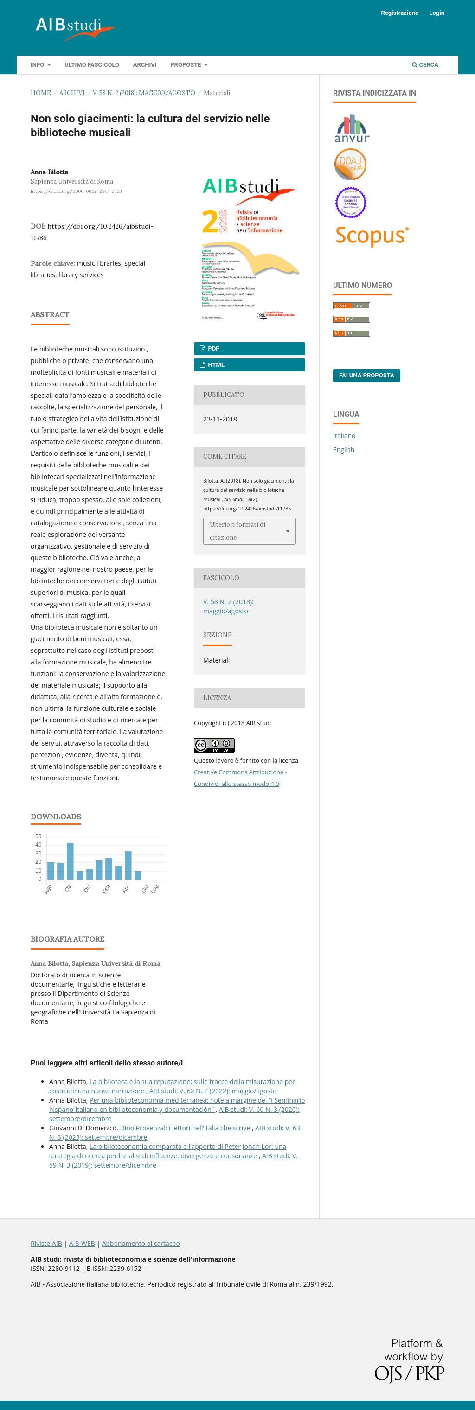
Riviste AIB (46, 1243)
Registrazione (399, 12)
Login (436, 12)
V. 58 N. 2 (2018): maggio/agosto (144, 93)
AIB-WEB (82, 1243)
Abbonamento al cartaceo (141, 1243)
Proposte (186, 64)
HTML (215, 364)
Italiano (344, 435)
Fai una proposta (366, 375)
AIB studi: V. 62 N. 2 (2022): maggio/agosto (212, 1090)
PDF (212, 348)
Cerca (425, 64)
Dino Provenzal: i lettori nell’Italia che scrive (186, 1127)
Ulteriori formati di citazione (237, 531)
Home (41, 93)
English (343, 449)
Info (38, 64)
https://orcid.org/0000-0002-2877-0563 (76, 191)
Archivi (145, 64)
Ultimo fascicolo (91, 64)
